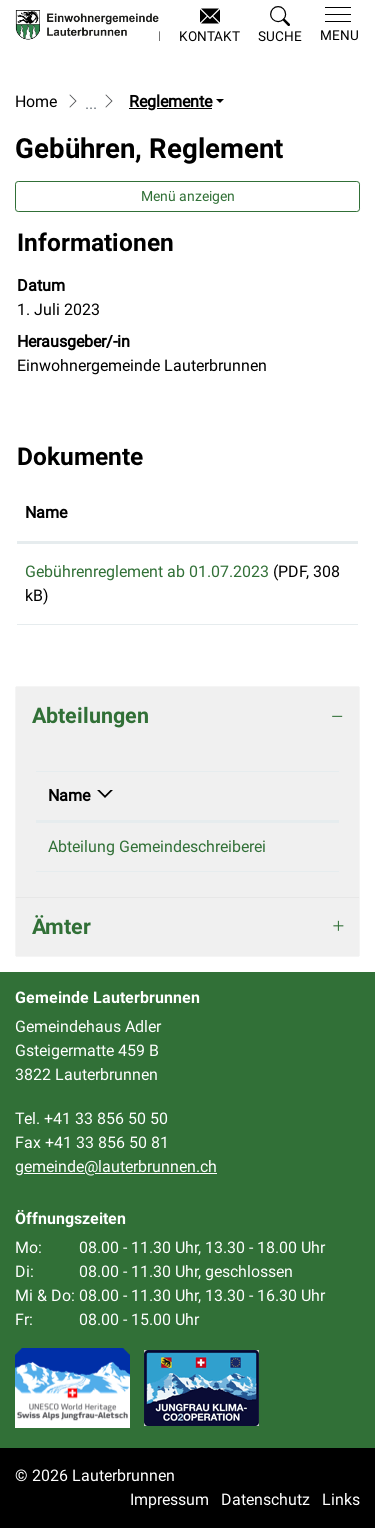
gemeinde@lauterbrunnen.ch (116, 1166)
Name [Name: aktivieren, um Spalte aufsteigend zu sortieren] (46, 512)
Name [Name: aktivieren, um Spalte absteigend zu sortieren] (69, 795)
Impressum (169, 1499)
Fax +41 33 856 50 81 (92, 1142)
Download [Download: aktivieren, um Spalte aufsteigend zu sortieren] (305, 512)
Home (36, 101)
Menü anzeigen (188, 196)
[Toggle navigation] (335, 25)
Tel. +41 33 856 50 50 (91, 1118)
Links (341, 1499)
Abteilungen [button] (90, 715)
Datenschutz (265, 1499)
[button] (280, 26)
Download (309, 575)
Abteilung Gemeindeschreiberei (157, 846)
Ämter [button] (61, 926)
